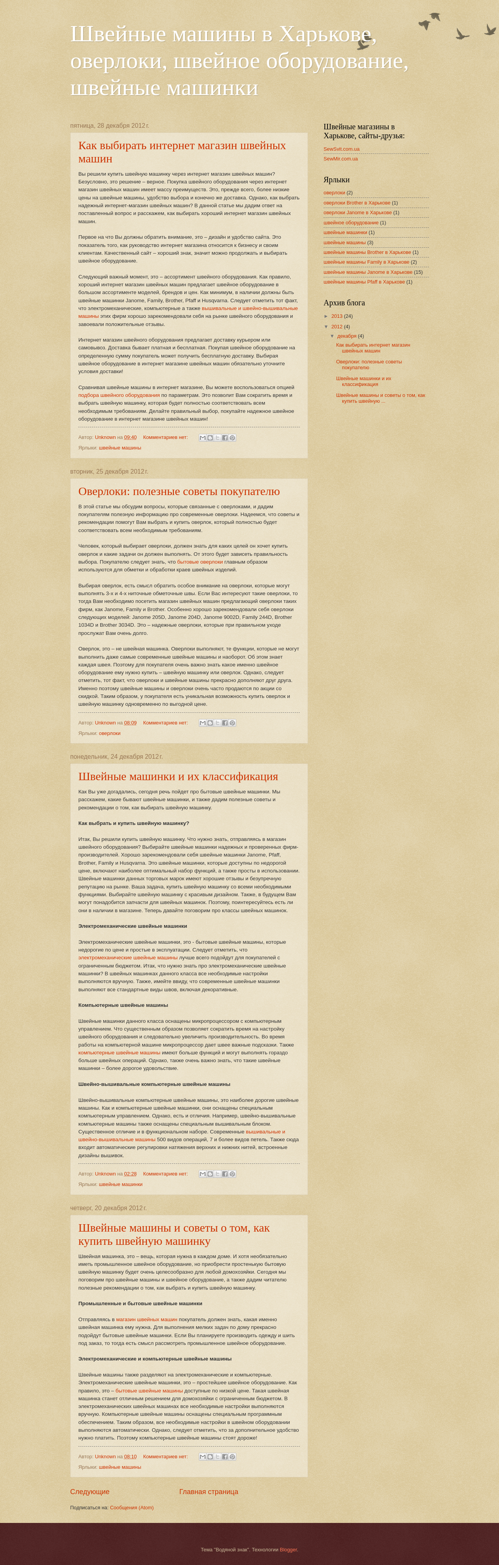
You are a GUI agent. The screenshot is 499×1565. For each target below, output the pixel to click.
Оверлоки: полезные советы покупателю (179, 491)
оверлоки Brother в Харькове (357, 203)
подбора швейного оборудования (119, 395)
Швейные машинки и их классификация (178, 776)
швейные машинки (121, 1184)
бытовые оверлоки (200, 562)
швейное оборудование (351, 223)
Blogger (288, 1550)
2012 (337, 327)
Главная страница (208, 1492)
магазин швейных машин (146, 1319)
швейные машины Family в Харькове (366, 262)
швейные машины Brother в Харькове (367, 252)
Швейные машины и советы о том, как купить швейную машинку (174, 1234)
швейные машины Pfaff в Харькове (364, 282)
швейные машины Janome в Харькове (368, 272)
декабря (347, 336)
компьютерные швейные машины (119, 1053)
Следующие (90, 1492)
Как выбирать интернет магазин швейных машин (373, 348)
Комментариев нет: (166, 437)
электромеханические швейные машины (128, 958)
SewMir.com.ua (341, 159)
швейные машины (120, 448)
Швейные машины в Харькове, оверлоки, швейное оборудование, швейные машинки (239, 60)
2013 (337, 316)
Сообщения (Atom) (132, 1507)
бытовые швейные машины (149, 1391)
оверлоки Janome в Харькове (358, 212)
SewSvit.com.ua (341, 149)
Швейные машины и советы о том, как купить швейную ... (380, 398)
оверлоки (109, 733)
